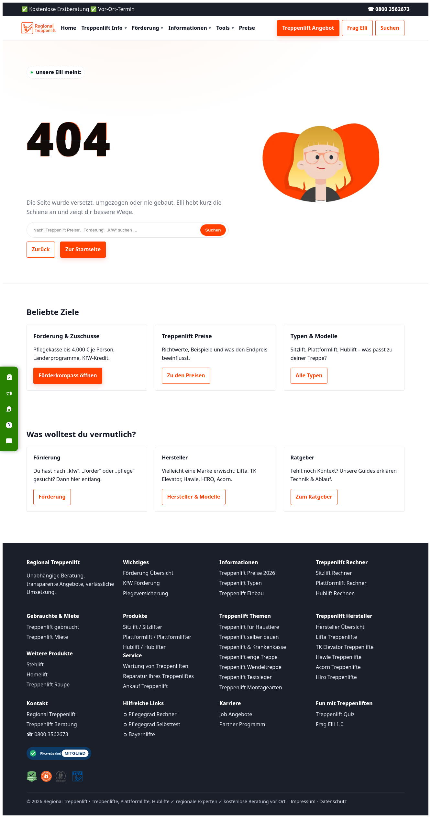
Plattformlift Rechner (341, 583)
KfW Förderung (141, 583)
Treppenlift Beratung (52, 724)
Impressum (303, 801)
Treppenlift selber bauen (249, 636)
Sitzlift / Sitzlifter (142, 626)
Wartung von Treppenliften (155, 666)
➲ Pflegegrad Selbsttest (151, 724)
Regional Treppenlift (51, 714)
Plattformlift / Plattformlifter (157, 636)
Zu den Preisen (186, 375)
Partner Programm (242, 724)
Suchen (390, 27)
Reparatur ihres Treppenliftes (158, 676)
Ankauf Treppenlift (145, 686)
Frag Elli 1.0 (330, 724)
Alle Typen (309, 375)
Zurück (41, 249)
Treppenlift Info (104, 27)
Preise (247, 27)
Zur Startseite (83, 249)
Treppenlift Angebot (308, 27)
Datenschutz (333, 801)
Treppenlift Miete (47, 636)
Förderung (147, 27)
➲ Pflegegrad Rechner (150, 714)
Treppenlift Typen (240, 583)
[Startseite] (38, 28)
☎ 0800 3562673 (389, 9)
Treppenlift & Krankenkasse (252, 647)
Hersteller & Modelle (193, 496)
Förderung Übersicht (148, 572)
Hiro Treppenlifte (336, 677)
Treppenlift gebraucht (53, 626)
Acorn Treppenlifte (338, 667)
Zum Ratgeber (314, 496)
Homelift (37, 674)
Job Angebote (235, 714)
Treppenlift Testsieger (245, 677)
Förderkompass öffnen (68, 375)
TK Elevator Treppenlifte (345, 647)
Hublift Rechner (335, 593)
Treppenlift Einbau (241, 593)
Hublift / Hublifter (144, 647)
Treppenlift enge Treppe (248, 657)
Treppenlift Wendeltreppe (250, 667)
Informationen (189, 27)
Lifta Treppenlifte (336, 636)
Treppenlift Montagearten (250, 687)
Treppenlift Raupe (48, 684)
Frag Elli (357, 27)
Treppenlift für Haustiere (249, 626)
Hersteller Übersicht (340, 626)
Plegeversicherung (145, 593)
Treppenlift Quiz (335, 714)
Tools (225, 27)
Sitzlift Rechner (334, 572)
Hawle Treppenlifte (338, 657)
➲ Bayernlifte (139, 734)
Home (68, 27)
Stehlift (35, 664)
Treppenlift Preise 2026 (247, 572)
